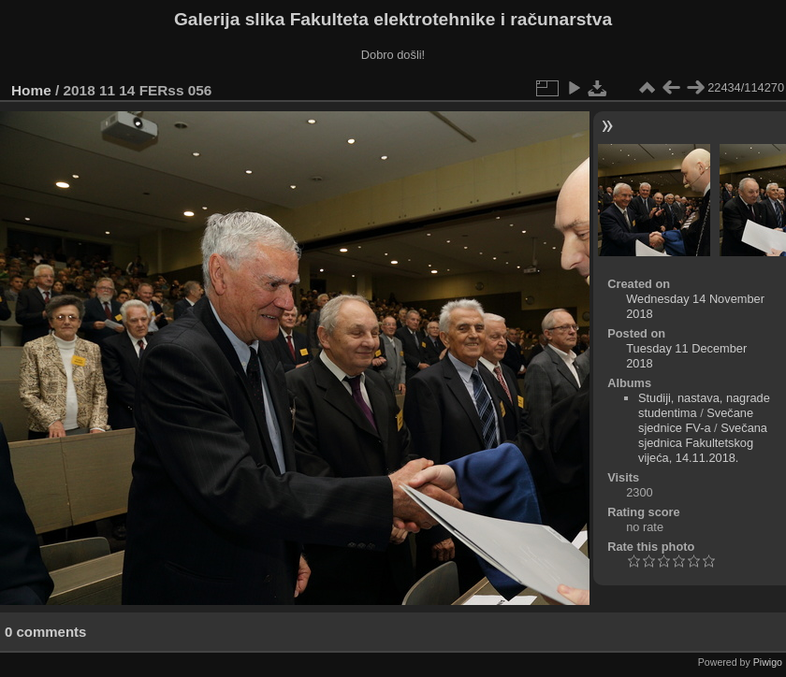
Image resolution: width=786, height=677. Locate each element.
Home (31, 90)
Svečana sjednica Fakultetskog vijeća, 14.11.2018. (702, 443)
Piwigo (767, 662)
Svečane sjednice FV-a (695, 420)
